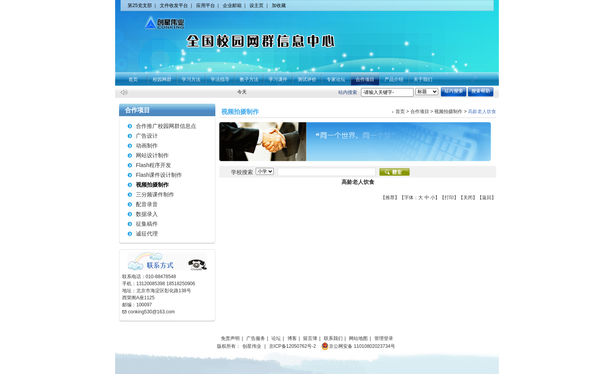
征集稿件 (147, 224)
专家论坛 (336, 79)
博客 (292, 338)
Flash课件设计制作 (159, 175)
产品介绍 (394, 79)
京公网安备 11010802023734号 (358, 346)
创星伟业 (251, 346)
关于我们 (423, 79)
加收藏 (279, 5)
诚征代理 (147, 233)
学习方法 (191, 79)
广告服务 (255, 338)
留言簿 (310, 338)
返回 (486, 197)
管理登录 (383, 338)
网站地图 (358, 338)
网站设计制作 (152, 155)
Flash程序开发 (153, 165)
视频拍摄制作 (152, 185)
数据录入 (147, 214)
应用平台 (205, 5)
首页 (133, 79)
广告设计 (147, 136)
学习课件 (278, 79)
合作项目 (365, 79)
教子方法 (249, 79)
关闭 (468, 197)
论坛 (276, 338)
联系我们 (333, 338)
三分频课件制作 (155, 194)
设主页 (256, 5)
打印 (449, 197)
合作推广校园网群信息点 (166, 126)
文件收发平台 (174, 5)
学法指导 (220, 79)
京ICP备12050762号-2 (292, 346)
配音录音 (147, 204)
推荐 (390, 197)
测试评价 (307, 79)
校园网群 (162, 79)
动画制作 (147, 145)
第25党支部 (140, 5)
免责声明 (230, 338)
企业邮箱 (232, 5)
